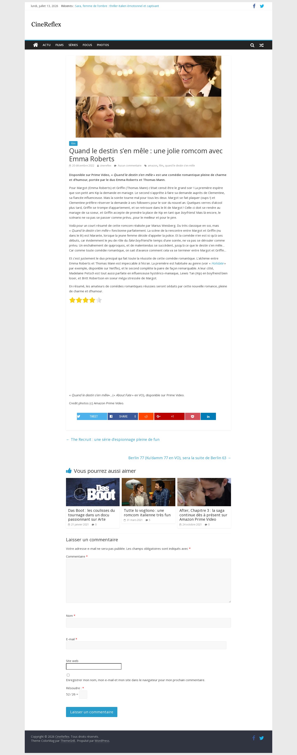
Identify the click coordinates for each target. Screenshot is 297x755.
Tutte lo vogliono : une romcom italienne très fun (147, 512)
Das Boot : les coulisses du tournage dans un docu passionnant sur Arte (91, 515)
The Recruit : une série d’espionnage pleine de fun (112, 439)
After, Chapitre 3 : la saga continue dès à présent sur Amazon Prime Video (203, 515)
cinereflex (105, 165)
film (73, 143)
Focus (87, 45)
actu (47, 45)
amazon (152, 165)
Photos (103, 45)
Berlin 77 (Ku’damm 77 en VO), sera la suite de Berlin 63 (179, 457)
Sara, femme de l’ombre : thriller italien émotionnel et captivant (117, 6)
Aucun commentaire (127, 165)
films (59, 45)
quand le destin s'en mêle (180, 165)
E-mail (71, 639)
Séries (73, 45)
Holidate (217, 263)
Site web (72, 661)
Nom (70, 615)
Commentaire (77, 556)
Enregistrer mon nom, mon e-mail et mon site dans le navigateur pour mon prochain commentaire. (135, 680)
